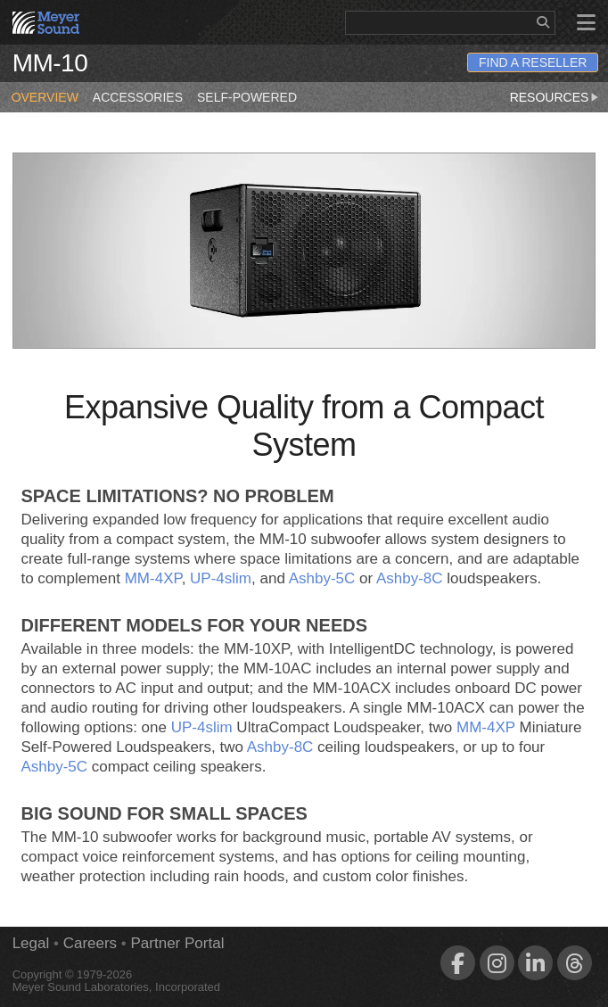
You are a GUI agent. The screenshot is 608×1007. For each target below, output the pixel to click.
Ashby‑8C (409, 578)
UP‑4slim (220, 578)
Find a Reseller (533, 62)
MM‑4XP (153, 578)
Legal (31, 943)
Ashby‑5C (322, 578)
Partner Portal (178, 943)
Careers (90, 943)
